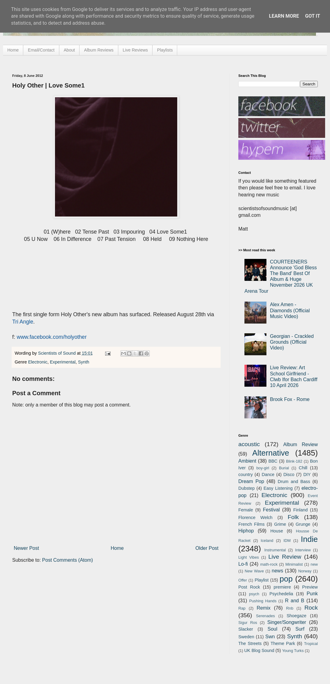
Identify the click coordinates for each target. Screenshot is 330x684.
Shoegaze (296, 615)
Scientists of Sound (57, 353)
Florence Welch (255, 517)
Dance (268, 474)
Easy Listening (278, 488)
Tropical (311, 643)
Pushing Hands (262, 601)
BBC (272, 461)
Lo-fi (243, 564)
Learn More (284, 16)
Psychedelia (281, 593)
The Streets (250, 643)
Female (245, 509)
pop (286, 579)
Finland (300, 509)
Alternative (270, 453)
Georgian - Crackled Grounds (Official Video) (292, 342)
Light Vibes (248, 557)
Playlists (165, 50)
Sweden (246, 636)
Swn (270, 636)
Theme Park (283, 643)
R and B (294, 600)
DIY (307, 474)
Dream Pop (251, 481)
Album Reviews (98, 50)
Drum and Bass (294, 481)
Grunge (303, 524)
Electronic (37, 362)
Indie (309, 539)
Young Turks (293, 650)
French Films (251, 524)
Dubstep (246, 488)
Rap (241, 608)
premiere (282, 587)
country (245, 474)
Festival (271, 509)
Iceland (267, 540)
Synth (83, 362)
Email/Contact (41, 50)
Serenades (265, 616)
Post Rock (249, 587)
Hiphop (246, 530)
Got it (312, 16)
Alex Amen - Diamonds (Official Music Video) (290, 310)
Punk (312, 593)
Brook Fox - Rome (290, 399)
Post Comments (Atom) (67, 560)
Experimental (62, 362)
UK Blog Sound (259, 650)
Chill (303, 467)
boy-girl (262, 468)
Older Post (206, 548)
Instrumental (275, 550)
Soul (272, 629)
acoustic (249, 444)
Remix (263, 608)
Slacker (245, 629)
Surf (299, 629)
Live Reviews (135, 50)
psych (254, 594)
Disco (288, 474)
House (276, 530)
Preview (310, 587)
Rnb (289, 608)
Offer (242, 580)
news (277, 570)
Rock (311, 607)
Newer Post (26, 548)
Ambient (247, 461)
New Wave (254, 571)
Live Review (284, 556)
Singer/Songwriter (286, 622)
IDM (287, 540)
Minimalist (294, 564)
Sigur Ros (247, 622)
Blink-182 (294, 461)
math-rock (268, 564)
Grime (280, 524)
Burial (284, 468)
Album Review (300, 444)
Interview (303, 550)
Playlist (262, 580)
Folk (293, 517)
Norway (304, 571)
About (69, 50)
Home (13, 50)
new (314, 564)
